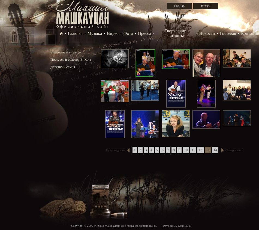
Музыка (95, 33)
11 (193, 150)
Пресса (144, 33)
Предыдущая (115, 150)
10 (186, 150)
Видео (112, 33)
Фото (128, 33)
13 (208, 150)
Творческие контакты (175, 33)
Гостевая (228, 33)
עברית (205, 6)
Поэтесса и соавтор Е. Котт (70, 59)
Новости (207, 33)
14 (215, 150)
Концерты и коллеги (65, 52)
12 (200, 150)
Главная (75, 33)
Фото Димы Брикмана (176, 225)
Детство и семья (62, 67)
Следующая (234, 150)
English (179, 6)
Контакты (250, 33)
